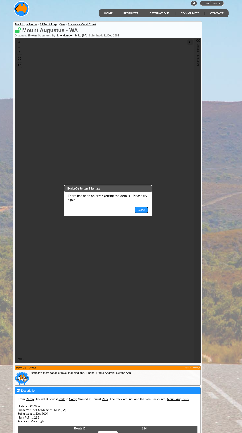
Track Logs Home (26, 24)
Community (190, 13)
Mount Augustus (178, 399)
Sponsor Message (192, 367)
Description (28, 390)
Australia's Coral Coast (82, 24)
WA (63, 24)
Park (62, 399)
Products (130, 13)
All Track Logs (48, 24)
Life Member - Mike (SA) (72, 35)
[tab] (108, 391)
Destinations (159, 13)
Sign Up (216, 3)
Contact (217, 13)
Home (108, 13)
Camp (30, 399)
